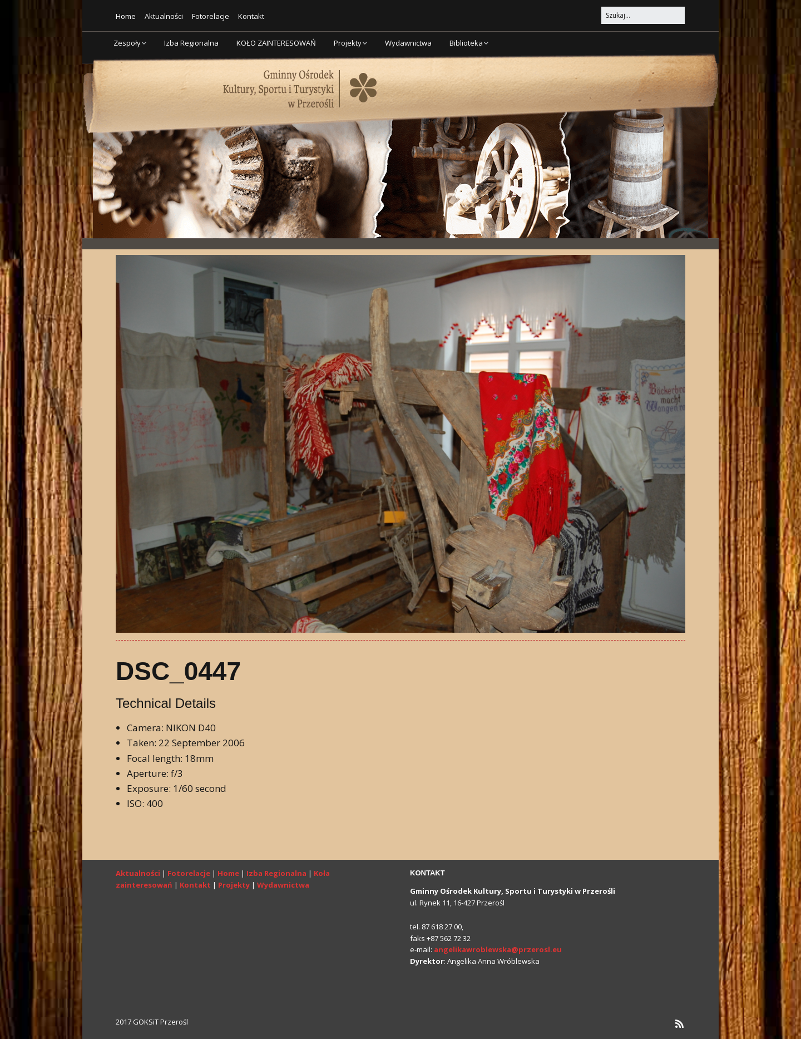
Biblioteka (466, 43)
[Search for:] (643, 15)
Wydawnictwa (408, 43)
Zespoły (127, 43)
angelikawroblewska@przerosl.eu (498, 949)
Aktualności (164, 16)
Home (126, 16)
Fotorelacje (210, 16)
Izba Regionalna (191, 43)
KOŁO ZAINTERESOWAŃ (276, 43)
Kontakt (251, 16)
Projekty (348, 43)
